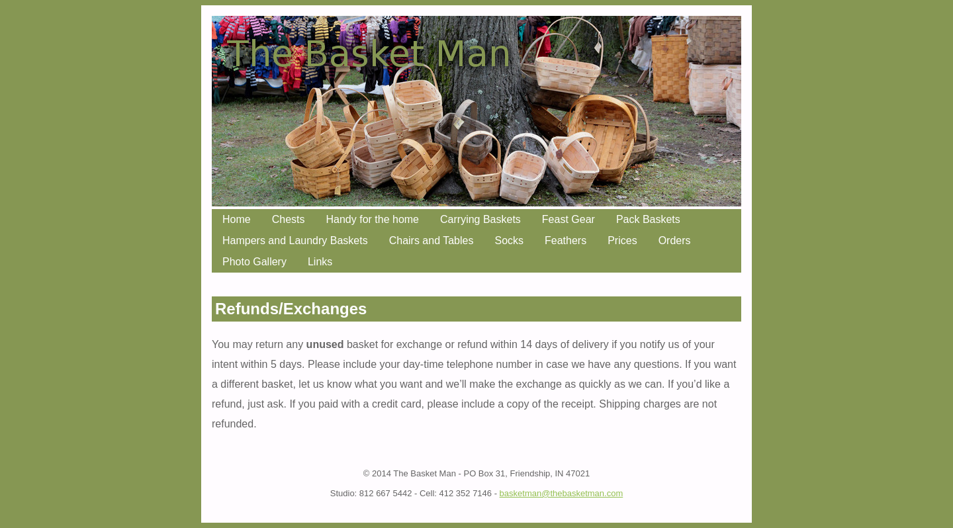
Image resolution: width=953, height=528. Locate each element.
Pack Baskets (648, 219)
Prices (622, 240)
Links (320, 261)
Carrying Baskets (480, 219)
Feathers (565, 240)
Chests (288, 219)
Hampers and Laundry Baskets (295, 240)
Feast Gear (568, 219)
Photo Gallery (254, 261)
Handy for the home (372, 219)
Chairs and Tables (431, 240)
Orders (674, 240)
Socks (508, 240)
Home (236, 219)
